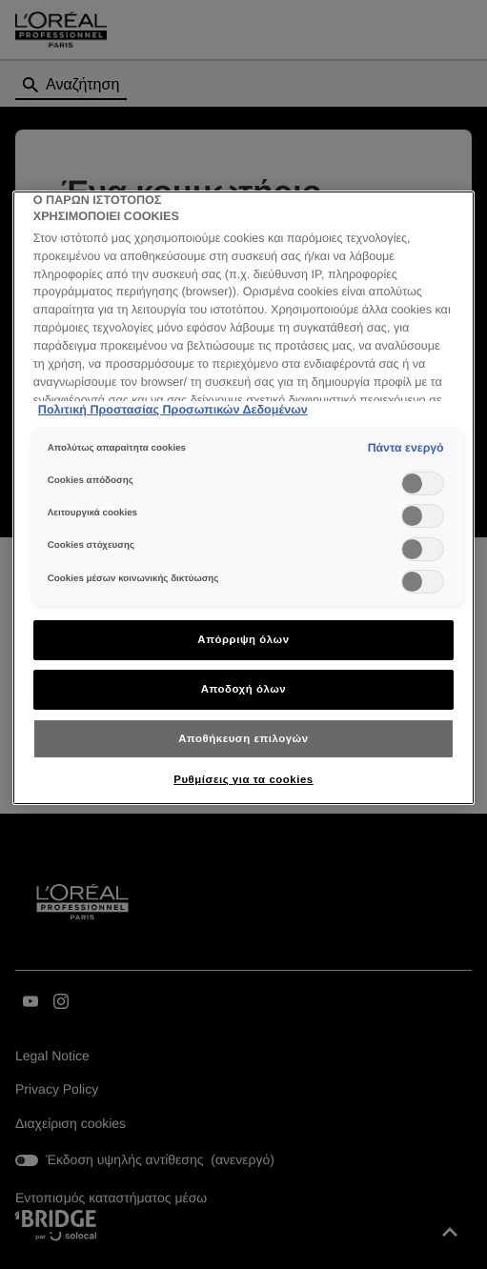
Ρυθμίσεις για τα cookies (243, 779)
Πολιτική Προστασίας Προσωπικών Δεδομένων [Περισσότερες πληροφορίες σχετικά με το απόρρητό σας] (173, 409)
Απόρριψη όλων (243, 639)
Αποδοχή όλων (244, 689)
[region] (243, 498)
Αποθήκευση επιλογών (243, 738)
